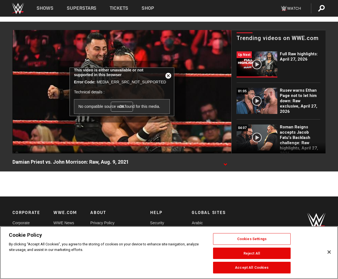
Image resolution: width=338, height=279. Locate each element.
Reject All (252, 253)
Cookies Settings (252, 239)
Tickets (119, 8)
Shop (148, 8)
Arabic (197, 223)
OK (122, 106)
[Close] (329, 252)
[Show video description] (225, 162)
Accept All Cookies (251, 267)
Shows (45, 8)
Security (157, 223)
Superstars (82, 8)
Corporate (21, 223)
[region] (169, 252)
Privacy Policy (102, 223)
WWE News (63, 223)
